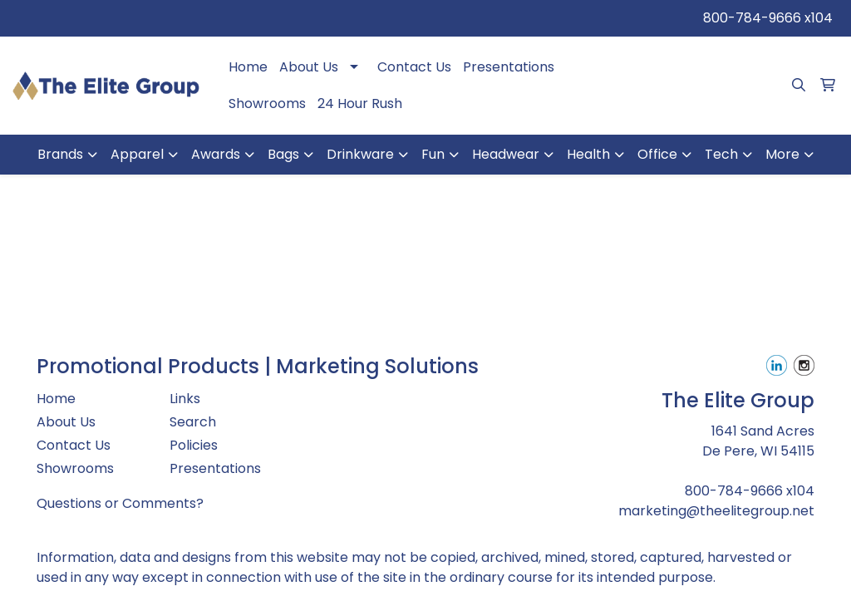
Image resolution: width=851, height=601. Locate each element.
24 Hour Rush (359, 103)
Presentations (508, 66)
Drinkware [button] (360, 154)
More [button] (782, 154)
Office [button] (657, 154)
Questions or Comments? (120, 503)
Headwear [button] (505, 154)
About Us (308, 66)
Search (193, 421)
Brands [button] (60, 154)
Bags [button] (283, 154)
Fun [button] (433, 154)
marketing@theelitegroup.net (716, 510)
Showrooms (267, 103)
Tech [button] (721, 154)
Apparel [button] (137, 154)
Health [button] (588, 154)
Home (248, 66)
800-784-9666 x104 (768, 17)
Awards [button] (215, 154)
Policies (194, 445)
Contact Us (414, 66)
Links (185, 398)
